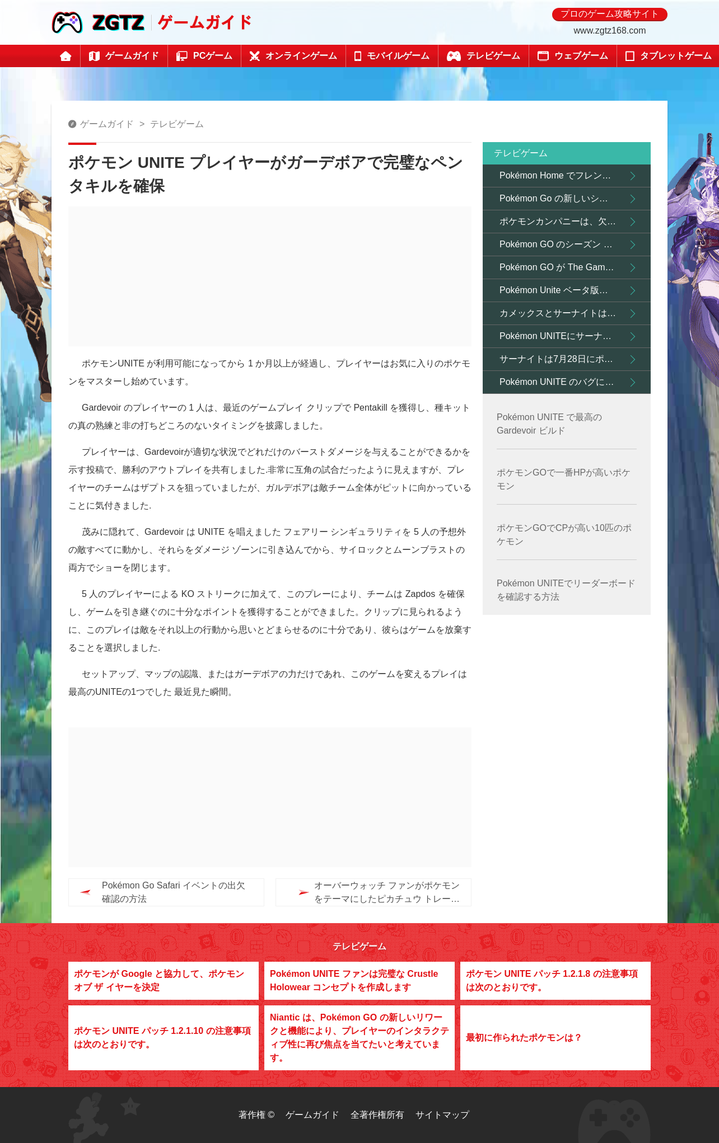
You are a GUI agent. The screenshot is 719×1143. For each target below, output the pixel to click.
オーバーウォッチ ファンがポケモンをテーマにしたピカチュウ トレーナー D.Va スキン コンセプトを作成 (365, 893)
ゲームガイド (107, 124)
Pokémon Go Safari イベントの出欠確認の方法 (173, 892)
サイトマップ (442, 1115)
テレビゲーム (177, 124)
